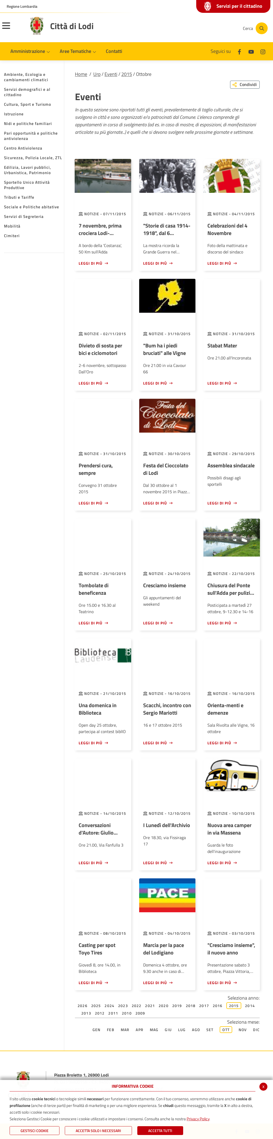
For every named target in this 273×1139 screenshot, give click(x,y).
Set (210, 1029)
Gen (97, 1029)
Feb (110, 1029)
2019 (177, 1005)
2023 (123, 1005)
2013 (86, 1013)
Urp (97, 74)
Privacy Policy (198, 1119)
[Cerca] (255, 28)
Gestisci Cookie (35, 1130)
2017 (204, 1005)
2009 (140, 1013)
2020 (163, 1005)
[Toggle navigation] (12, 29)
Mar (125, 1029)
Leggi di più (90, 263)
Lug (182, 1029)
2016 (218, 1005)
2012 (100, 1013)
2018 (191, 1005)
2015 (126, 74)
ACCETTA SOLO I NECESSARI (98, 1130)
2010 (127, 1013)
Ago (196, 1029)
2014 (250, 1005)
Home (81, 74)
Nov (243, 1029)
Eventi (111, 74)
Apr (139, 1029)
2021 (150, 1005)
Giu (168, 1029)
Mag (154, 1029)
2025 (96, 1005)
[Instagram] (218, 28)
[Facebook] (186, 28)
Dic (256, 1029)
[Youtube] (202, 28)
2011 (113, 1013)
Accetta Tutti (160, 1130)
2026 (82, 1005)
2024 (109, 1005)
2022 (137, 1005)
